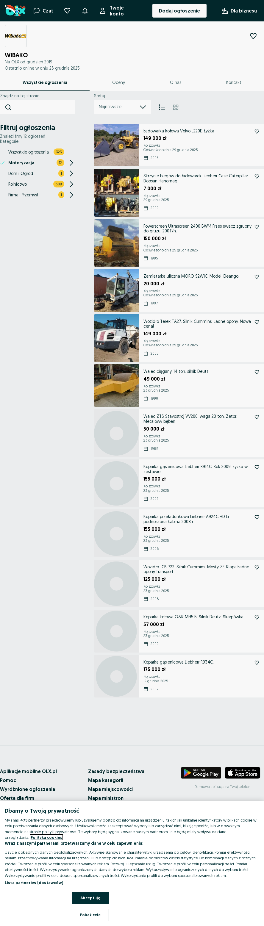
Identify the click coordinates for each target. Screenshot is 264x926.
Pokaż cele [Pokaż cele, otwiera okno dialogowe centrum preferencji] (90, 914)
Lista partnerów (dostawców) (34, 882)
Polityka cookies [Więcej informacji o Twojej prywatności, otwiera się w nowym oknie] (46, 837)
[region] (132, 863)
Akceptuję (90, 897)
